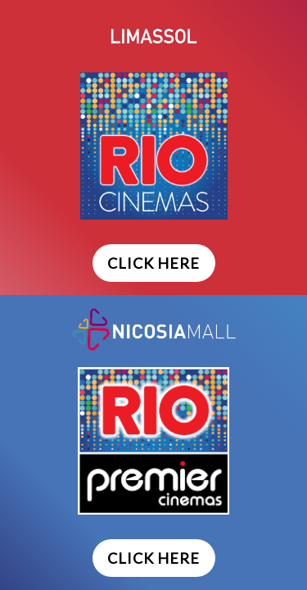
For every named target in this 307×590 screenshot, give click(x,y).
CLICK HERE (153, 263)
